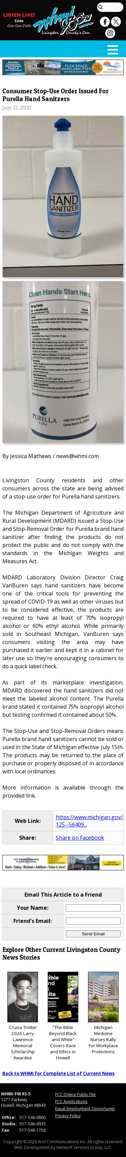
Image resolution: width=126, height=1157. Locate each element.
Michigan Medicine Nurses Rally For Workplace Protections (103, 1013)
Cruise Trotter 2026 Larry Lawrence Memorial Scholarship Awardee (22, 1016)
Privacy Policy (68, 1116)
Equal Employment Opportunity (85, 1109)
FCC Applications (71, 1101)
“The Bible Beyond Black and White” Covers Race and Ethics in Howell (63, 1016)
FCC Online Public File (75, 1094)
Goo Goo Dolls (19, 25)
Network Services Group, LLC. (84, 1147)
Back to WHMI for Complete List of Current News (58, 1073)
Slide (19, 21)
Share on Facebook (80, 837)
